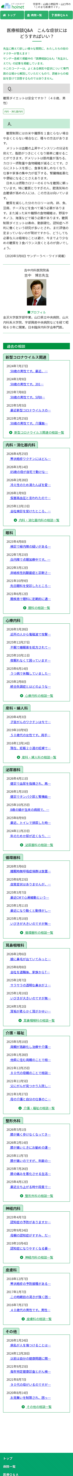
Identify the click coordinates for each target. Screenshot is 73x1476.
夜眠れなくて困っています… (30, 660)
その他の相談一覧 (39, 1406)
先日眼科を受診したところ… (30, 585)
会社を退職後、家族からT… (30, 972)
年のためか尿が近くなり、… (30, 835)
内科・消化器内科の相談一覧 (38, 520)
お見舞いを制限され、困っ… (30, 1397)
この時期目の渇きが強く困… (30, 1296)
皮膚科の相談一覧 (39, 1318)
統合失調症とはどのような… (30, 686)
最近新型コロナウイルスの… (30, 410)
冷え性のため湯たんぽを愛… (30, 484)
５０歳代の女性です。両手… (30, 735)
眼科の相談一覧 (38, 607)
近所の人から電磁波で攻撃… (30, 634)
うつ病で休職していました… (30, 673)
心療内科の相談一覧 (38, 695)
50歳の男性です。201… (27, 384)
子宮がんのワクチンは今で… (30, 721)
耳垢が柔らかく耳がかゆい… (30, 1011)
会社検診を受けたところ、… (30, 511)
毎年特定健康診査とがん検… (30, 1371)
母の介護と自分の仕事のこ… (30, 1099)
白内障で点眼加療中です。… (30, 559)
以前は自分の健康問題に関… (30, 1358)
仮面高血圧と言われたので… (30, 497)
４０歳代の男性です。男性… (30, 1309)
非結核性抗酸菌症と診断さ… (30, 572)
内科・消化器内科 (13, 111)
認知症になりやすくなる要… (30, 1248)
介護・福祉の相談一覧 (39, 1108)
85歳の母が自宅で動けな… (29, 471)
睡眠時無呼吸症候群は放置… (30, 871)
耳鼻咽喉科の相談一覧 (39, 1020)
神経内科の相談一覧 (38, 1257)
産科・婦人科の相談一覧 (38, 757)
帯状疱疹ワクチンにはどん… (30, 458)
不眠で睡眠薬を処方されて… (30, 647)
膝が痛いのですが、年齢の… (30, 1160)
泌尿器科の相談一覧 (38, 844)
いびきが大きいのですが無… (30, 923)
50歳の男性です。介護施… (29, 423)
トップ (9, 15)
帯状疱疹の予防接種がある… (30, 1283)
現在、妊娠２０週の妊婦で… (30, 748)
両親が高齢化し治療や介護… (30, 1046)
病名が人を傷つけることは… (30, 1345)
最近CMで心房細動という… (29, 897)
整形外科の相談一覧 (38, 1195)
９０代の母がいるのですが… (30, 1384)
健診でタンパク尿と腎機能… (30, 796)
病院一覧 (34, 15)
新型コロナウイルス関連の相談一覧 (38, 432)
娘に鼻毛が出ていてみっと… (30, 959)
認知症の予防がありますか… (30, 1222)
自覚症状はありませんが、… (30, 884)
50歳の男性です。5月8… (27, 397)
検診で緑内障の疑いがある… (30, 546)
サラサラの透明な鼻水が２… (30, 985)
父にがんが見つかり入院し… (30, 1085)
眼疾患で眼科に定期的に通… (30, 598)
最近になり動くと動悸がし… (30, 910)
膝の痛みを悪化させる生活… (30, 1173)
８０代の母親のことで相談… (30, 1072)
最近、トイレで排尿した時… (30, 822)
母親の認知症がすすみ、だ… (30, 1235)
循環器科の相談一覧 (38, 932)
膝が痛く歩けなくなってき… (30, 1134)
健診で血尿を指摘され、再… (30, 783)
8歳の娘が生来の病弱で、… (29, 809)
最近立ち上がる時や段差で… (30, 1186)
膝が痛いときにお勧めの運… (30, 1147)
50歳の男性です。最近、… (29, 371)
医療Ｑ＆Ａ (60, 15)
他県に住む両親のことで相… (30, 1059)
